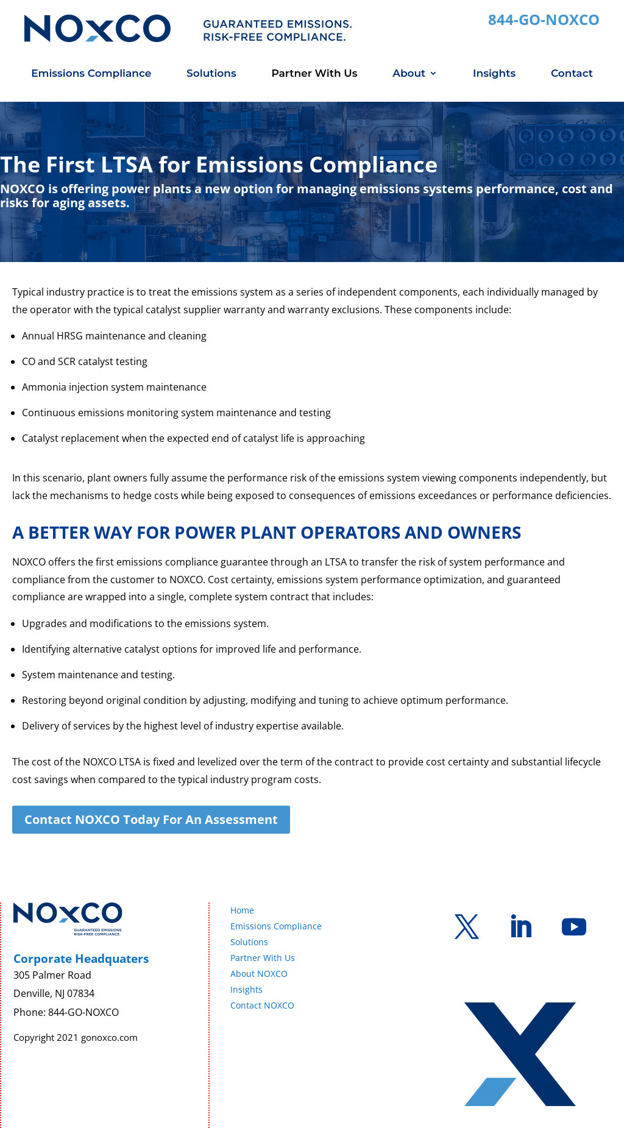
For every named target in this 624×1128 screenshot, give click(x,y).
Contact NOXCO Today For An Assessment (151, 819)
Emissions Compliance (91, 74)
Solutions (211, 74)
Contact (572, 74)
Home (242, 910)
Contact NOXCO (262, 1005)
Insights (494, 74)
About (408, 74)
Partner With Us (314, 74)
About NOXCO (259, 973)
